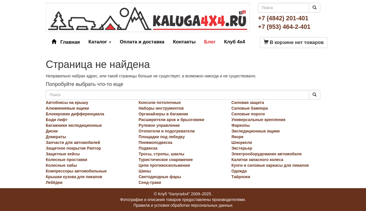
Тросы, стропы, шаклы (161, 154)
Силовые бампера (249, 108)
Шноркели (241, 142)
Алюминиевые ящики (67, 108)
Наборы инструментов (161, 108)
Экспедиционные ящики (255, 131)
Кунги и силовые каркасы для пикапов (270, 165)
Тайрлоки (240, 176)
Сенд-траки (150, 182)
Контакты (184, 42)
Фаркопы (240, 125)
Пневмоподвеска (155, 142)
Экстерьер (241, 148)
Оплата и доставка (142, 42)
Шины (145, 171)
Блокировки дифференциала (75, 114)
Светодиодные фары (160, 176)
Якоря (237, 136)
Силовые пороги (248, 114)
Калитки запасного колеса (257, 159)
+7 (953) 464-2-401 (284, 26)
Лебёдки (54, 182)
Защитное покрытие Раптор (73, 148)
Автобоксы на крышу (67, 102)
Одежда (239, 171)
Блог (210, 42)
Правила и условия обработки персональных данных (183, 205)
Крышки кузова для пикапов (74, 176)
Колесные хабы (61, 165)
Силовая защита (247, 102)
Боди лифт (56, 119)
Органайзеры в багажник (163, 114)
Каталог (99, 42)
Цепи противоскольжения (164, 165)
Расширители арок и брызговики (171, 119)
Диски (52, 131)
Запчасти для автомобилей (73, 142)
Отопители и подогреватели (167, 131)
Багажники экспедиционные (74, 125)
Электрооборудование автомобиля (266, 154)
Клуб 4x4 (234, 42)
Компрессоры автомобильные (76, 171)
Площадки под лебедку (162, 136)
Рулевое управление (159, 125)
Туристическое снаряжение (166, 159)
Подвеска (148, 148)
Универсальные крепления (258, 119)
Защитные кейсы (63, 154)
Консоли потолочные (160, 102)
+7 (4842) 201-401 (283, 18)
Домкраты (56, 136)
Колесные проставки (66, 159)
